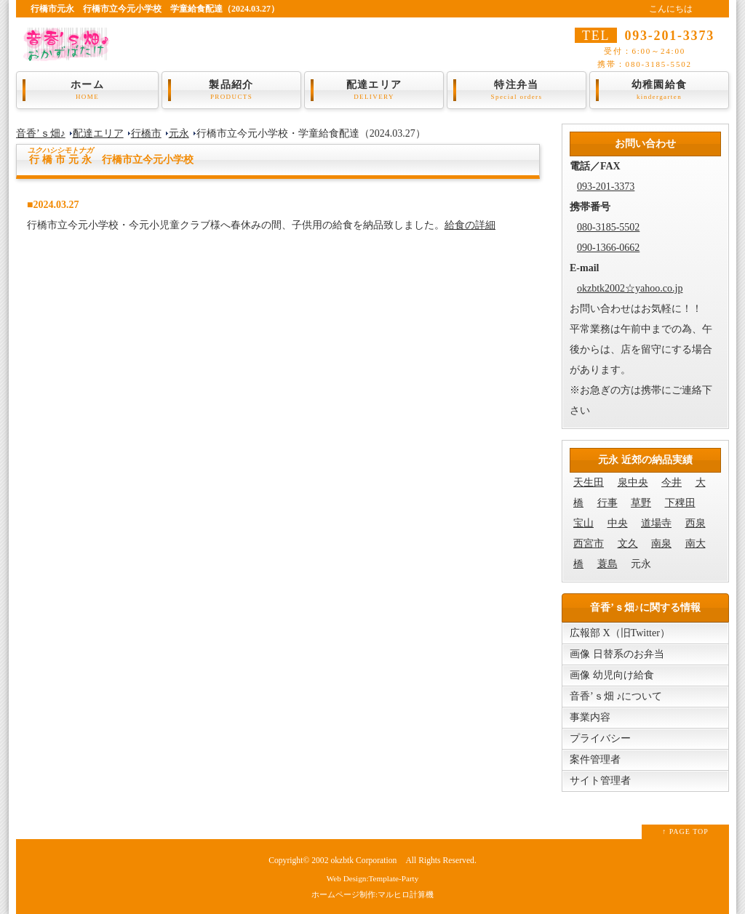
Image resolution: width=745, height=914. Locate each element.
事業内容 (590, 717)
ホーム (87, 90)
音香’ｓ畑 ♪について (616, 696)
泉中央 (633, 482)
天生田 (588, 482)
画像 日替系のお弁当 (617, 654)
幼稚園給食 (659, 90)
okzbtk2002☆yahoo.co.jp (629, 288)
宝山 (583, 523)
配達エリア (374, 90)
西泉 (695, 523)
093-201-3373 (605, 186)
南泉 (661, 543)
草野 (641, 502)
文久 (628, 543)
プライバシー (600, 738)
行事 (607, 502)
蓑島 (607, 563)
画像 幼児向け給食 (612, 675)
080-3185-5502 (608, 227)
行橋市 (146, 133)
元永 (179, 133)
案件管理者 (595, 759)
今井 (671, 482)
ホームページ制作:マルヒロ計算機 (372, 894)
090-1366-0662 (608, 247)
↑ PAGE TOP (685, 831)
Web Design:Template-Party (373, 878)
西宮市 (588, 543)
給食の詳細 (470, 225)
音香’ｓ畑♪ (40, 133)
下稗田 (680, 502)
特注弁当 (516, 90)
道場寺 (656, 523)
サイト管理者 (600, 780)
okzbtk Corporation (363, 860)
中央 (617, 523)
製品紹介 (231, 90)
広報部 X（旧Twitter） (620, 633)
